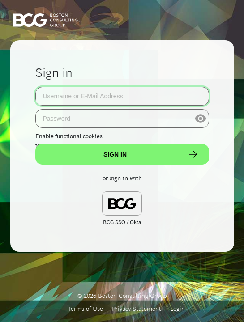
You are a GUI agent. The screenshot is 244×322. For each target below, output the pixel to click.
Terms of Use (85, 308)
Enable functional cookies (69, 136)
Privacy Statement (136, 308)
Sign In (150, 154)
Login (177, 308)
